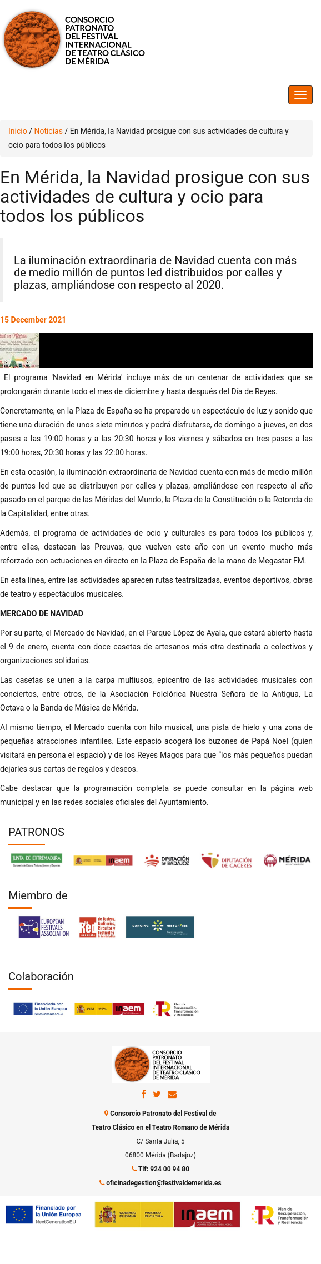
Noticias (48, 131)
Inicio (17, 131)
